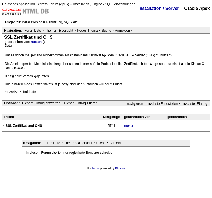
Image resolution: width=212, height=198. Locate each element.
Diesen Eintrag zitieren (80, 103)
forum (96, 168)
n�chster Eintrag (194, 104)
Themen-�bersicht (59, 30)
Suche (106, 30)
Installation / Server (158, 8)
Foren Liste (33, 30)
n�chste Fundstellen (162, 104)
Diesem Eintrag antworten (41, 103)
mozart (37, 42)
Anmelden (122, 30)
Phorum (120, 168)
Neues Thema (87, 30)
